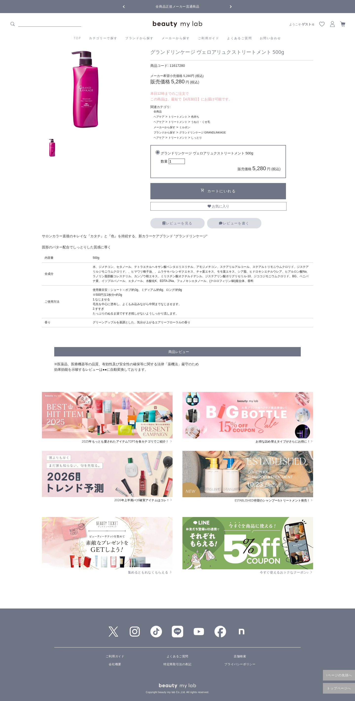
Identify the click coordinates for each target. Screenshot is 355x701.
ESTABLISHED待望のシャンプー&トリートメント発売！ (274, 500)
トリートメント (177, 116)
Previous (128, 6)
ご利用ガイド (208, 38)
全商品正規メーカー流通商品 (177, 6)
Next (226, 6)
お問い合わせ (270, 38)
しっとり (196, 137)
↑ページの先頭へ (339, 675)
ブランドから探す (139, 38)
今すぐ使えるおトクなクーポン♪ (286, 572)
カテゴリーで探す (103, 38)
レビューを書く (234, 223)
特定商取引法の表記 (177, 664)
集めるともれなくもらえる (150, 572)
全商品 (158, 111)
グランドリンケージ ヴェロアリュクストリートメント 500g (221, 162)
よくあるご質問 (239, 38)
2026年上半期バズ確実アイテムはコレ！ (143, 500)
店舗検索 (240, 656)
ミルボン (184, 127)
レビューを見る (177, 223)
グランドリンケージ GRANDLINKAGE (202, 132)
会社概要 (115, 664)
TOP (77, 38)
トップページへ (339, 688)
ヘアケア (159, 116)
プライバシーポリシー (239, 664)
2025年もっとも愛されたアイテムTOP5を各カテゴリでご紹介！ (127, 441)
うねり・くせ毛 (200, 121)
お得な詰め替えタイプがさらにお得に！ (284, 441)
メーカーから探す (176, 38)
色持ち (195, 116)
